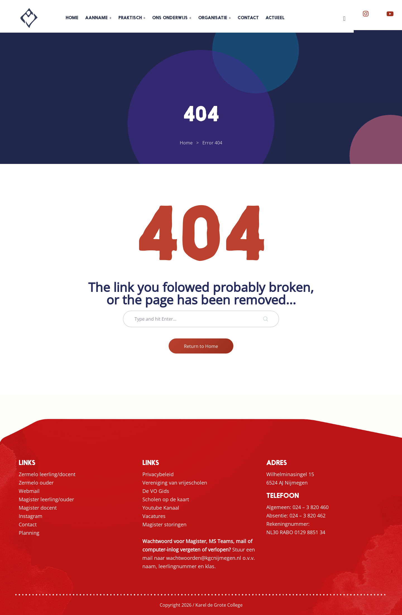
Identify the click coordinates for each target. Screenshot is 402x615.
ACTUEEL (274, 18)
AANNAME (96, 18)
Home (186, 143)
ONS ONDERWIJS (170, 18)
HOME (72, 18)
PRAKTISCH (130, 18)
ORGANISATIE (212, 18)
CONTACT (248, 18)
